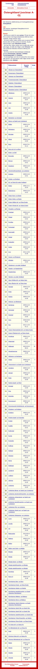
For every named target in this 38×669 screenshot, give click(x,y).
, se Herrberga (15, 356)
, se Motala (15, 561)
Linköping (11, 485)
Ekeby (10, 185)
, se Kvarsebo (16, 417)
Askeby (10, 113)
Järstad (10, 373)
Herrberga (11, 305)
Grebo (10, 247)
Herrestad (11, 310)
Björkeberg (11, 129)
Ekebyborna (11, 190)
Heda (9, 291)
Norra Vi (10, 576)
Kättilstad (11, 465)
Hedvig (10, 296)
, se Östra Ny (17, 628)
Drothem (10, 174)
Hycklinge (11, 336)
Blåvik (10, 139)
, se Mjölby (16, 548)
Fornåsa (10, 222)
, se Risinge (14, 209)
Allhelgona (11, 93)
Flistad (10, 217)
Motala (10, 556)
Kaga (9, 378)
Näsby (10, 643)
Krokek (10, 421)
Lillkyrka (10, 480)
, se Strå (12, 152)
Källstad (10, 450)
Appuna (10, 98)
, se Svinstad (15, 118)
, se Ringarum (14, 257)
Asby (9, 103)
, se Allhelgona (14, 301)
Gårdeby (10, 260)
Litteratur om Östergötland (15, 76)
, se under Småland (17, 265)
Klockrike (11, 396)
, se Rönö (14, 383)
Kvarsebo (11, 441)
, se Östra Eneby (18, 202)
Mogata (10, 551)
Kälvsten (10, 455)
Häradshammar (12, 351)
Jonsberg (11, 368)
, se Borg (14, 149)
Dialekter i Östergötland (15, 83)
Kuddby (10, 426)
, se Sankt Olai (19, 608)
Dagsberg (11, 166)
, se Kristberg (14, 409)
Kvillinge (10, 446)
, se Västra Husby (20, 330)
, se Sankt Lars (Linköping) (17, 121)
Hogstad (10, 315)
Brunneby (11, 156)
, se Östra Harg (17, 283)
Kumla (10, 436)
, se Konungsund (21, 406)
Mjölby (10, 543)
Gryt (9, 252)
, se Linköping (18, 171)
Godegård (11, 242)
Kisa (9, 391)
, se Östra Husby (18, 333)
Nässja (10, 647)
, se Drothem (14, 179)
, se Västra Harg (17, 280)
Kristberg (10, 412)
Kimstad (10, 386)
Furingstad (11, 227)
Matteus (10, 538)
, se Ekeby (14, 195)
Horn (9, 320)
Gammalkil (11, 232)
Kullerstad (11, 431)
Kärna (10, 460)
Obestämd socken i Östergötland (17, 89)
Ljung (9, 518)
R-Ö (19, 38)
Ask (9, 108)
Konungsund (12, 401)
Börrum (10, 161)
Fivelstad (10, 212)
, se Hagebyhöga (15, 268)
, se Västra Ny (16, 624)
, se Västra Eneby (18, 205)
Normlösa (11, 571)
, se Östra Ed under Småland (17, 182)
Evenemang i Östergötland (15, 73)
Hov (9, 325)
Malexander (11, 533)
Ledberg (10, 475)
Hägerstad (11, 341)
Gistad (10, 237)
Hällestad (11, 346)
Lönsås (10, 523)
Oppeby (10, 653)
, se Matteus (17, 596)
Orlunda (10, 657)
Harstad (10, 286)
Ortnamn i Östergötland (15, 86)
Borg (9, 144)
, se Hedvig (17, 588)
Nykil (9, 631)
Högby (10, 359)
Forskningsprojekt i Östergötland (17, 79)
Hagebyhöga (12, 272)
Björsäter (10, 134)
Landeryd (11, 470)
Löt (9, 528)
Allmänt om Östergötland (15, 70)
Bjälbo (10, 124)
